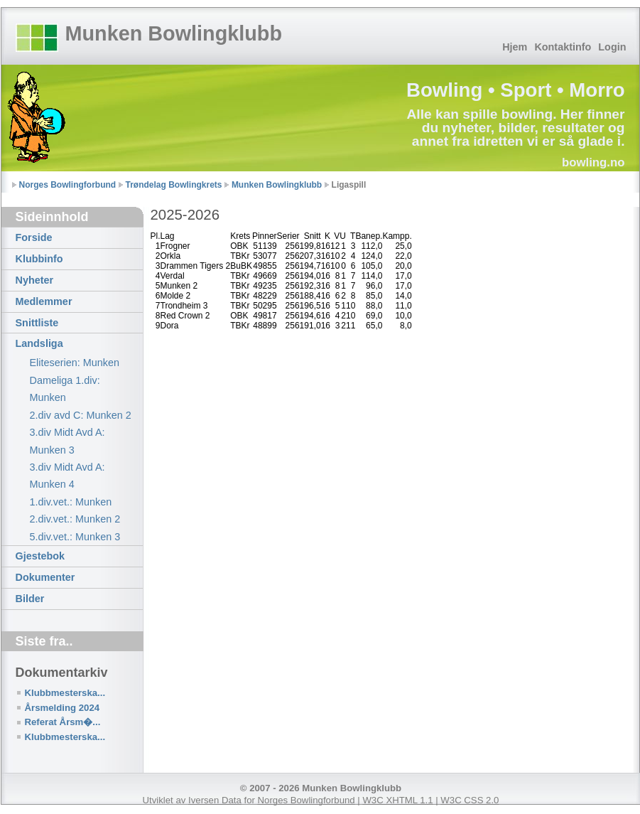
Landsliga (39, 343)
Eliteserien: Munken (74, 362)
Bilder (30, 598)
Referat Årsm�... (63, 722)
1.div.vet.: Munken (71, 502)
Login (612, 47)
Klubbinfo (39, 258)
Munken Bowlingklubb (174, 33)
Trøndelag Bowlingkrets (174, 185)
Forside (34, 237)
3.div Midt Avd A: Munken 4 (67, 475)
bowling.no (593, 162)
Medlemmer (44, 301)
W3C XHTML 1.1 (397, 800)
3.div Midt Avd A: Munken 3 (67, 441)
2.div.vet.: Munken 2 (75, 519)
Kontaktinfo (562, 47)
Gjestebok (40, 556)
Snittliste (37, 322)
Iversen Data (215, 800)
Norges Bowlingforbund (67, 185)
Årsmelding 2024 (62, 707)
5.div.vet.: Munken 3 (75, 536)
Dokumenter (45, 577)
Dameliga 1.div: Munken (65, 389)
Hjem (514, 47)
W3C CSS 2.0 (469, 800)
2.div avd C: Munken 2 (80, 415)
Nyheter (35, 280)
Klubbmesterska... (65, 692)
